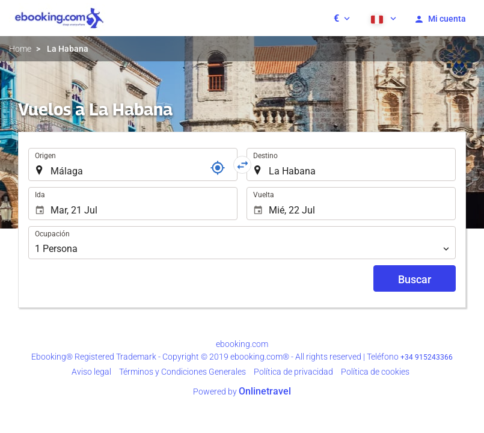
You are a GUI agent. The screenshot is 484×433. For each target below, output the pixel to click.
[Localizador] (217, 168)
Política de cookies (375, 371)
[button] (342, 18)
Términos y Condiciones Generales (182, 371)
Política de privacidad (293, 371)
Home (20, 49)
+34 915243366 (426, 357)
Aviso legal (91, 371)
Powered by (242, 391)
